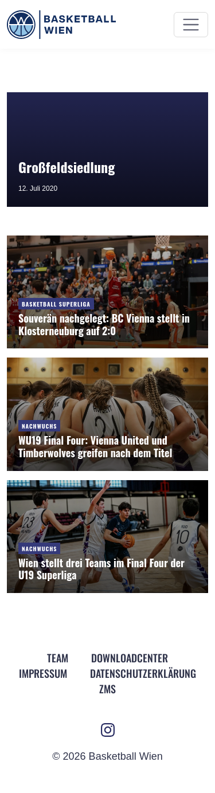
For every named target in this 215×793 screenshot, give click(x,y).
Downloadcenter (129, 657)
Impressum (43, 673)
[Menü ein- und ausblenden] (191, 24)
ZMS (107, 688)
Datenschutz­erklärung (143, 673)
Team (57, 657)
